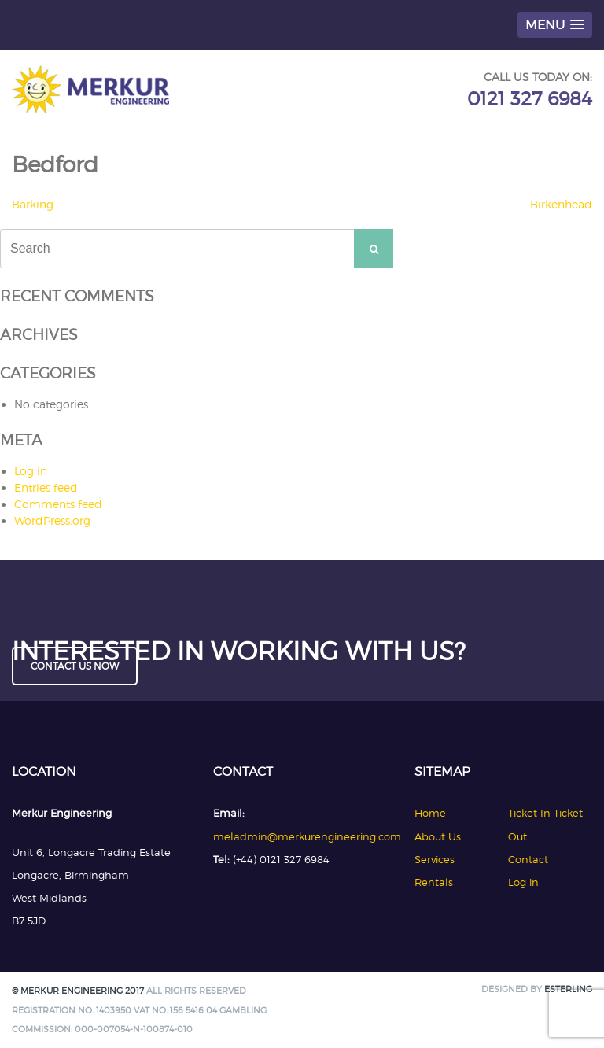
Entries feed (46, 487)
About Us (437, 836)
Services (434, 859)
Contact (528, 859)
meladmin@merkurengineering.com (307, 836)
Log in (30, 471)
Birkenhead (561, 204)
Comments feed (58, 504)
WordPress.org (52, 520)
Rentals (433, 882)
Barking (32, 204)
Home (430, 812)
